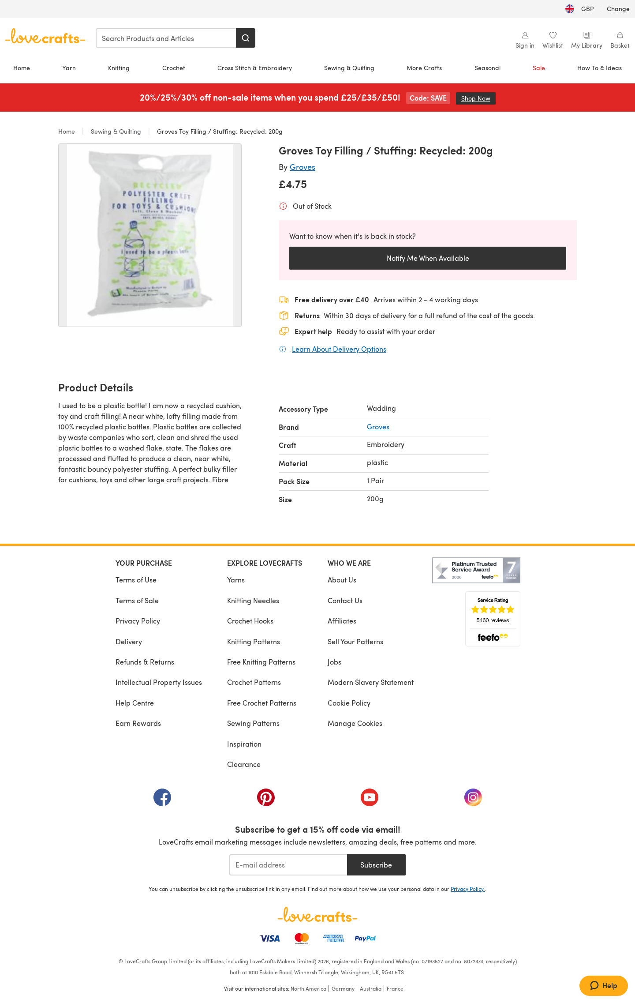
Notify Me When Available (428, 258)
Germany (343, 988)
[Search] (245, 38)
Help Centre (135, 702)
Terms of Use (136, 579)
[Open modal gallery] (150, 235)
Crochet (173, 68)
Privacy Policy (138, 620)
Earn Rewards (138, 723)
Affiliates (342, 620)
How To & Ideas (599, 68)
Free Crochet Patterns (261, 702)
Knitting (119, 68)
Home (21, 68)
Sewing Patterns (253, 723)
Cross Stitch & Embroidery (254, 68)
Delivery (129, 641)
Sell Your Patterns (355, 641)
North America (308, 988)
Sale (539, 68)
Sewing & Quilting (349, 68)
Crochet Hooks (250, 620)
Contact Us (345, 600)
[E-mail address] (288, 864)
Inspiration (244, 743)
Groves (302, 166)
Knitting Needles (253, 600)
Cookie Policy (349, 702)
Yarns (236, 579)
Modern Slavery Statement (371, 682)
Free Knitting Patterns (261, 661)
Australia (370, 988)
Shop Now (478, 98)
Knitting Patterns (253, 641)
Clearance (244, 764)
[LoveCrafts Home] (317, 914)
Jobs (334, 661)
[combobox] (166, 38)
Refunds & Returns (145, 661)
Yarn (69, 68)
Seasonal (487, 68)
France (395, 988)
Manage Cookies (355, 723)
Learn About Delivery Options (339, 348)
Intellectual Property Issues (159, 682)
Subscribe (376, 864)
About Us (342, 579)
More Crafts (424, 68)
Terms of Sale (137, 600)
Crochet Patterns (254, 682)
